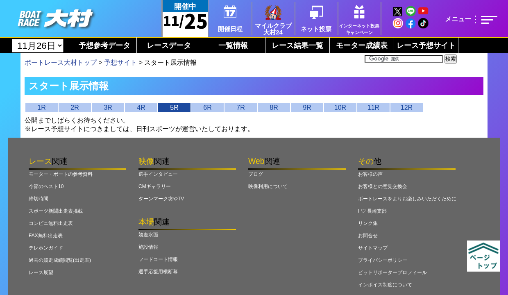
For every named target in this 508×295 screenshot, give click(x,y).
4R (141, 107)
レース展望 (41, 272)
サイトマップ (373, 248)
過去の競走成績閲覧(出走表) (60, 260)
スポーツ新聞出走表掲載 (56, 211)
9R (307, 107)
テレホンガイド (46, 248)
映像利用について (268, 186)
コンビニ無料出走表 (51, 223)
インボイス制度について (385, 285)
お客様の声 (370, 174)
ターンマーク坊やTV (161, 199)
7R (240, 107)
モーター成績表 (362, 45)
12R (407, 107)
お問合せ (368, 235)
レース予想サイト (426, 45)
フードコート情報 (158, 259)
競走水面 (148, 235)
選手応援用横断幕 (158, 272)
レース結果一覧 (297, 45)
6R (207, 107)
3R (108, 107)
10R (340, 107)
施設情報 (148, 247)
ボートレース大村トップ (61, 62)
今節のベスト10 (46, 186)
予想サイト (120, 62)
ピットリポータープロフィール (392, 272)
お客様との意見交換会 (382, 186)
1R (41, 107)
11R (373, 107)
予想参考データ (104, 45)
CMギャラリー (154, 186)
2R (74, 107)
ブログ (255, 174)
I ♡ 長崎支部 (372, 211)
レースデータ (169, 45)
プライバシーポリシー (382, 260)
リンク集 (368, 223)
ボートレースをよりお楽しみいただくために (407, 199)
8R (274, 107)
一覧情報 (233, 45)
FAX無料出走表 (46, 235)
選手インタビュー (158, 174)
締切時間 (38, 199)
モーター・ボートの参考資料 (61, 174)
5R (174, 107)
